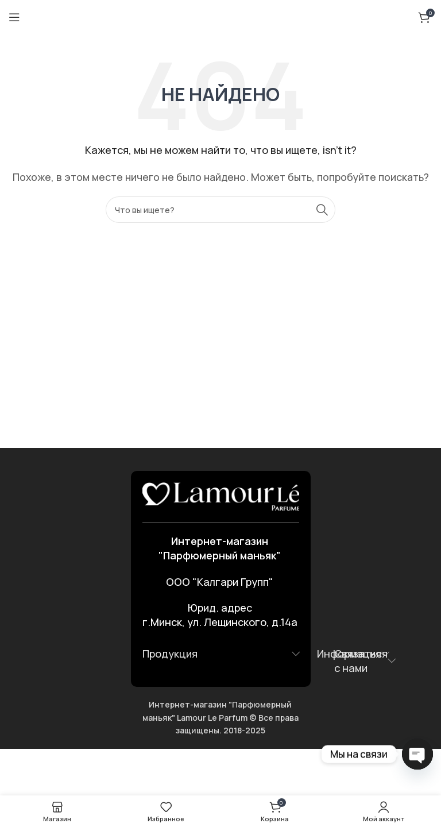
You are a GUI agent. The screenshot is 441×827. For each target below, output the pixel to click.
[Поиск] (220, 209)
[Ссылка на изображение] (220, 495)
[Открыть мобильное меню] (14, 17)
